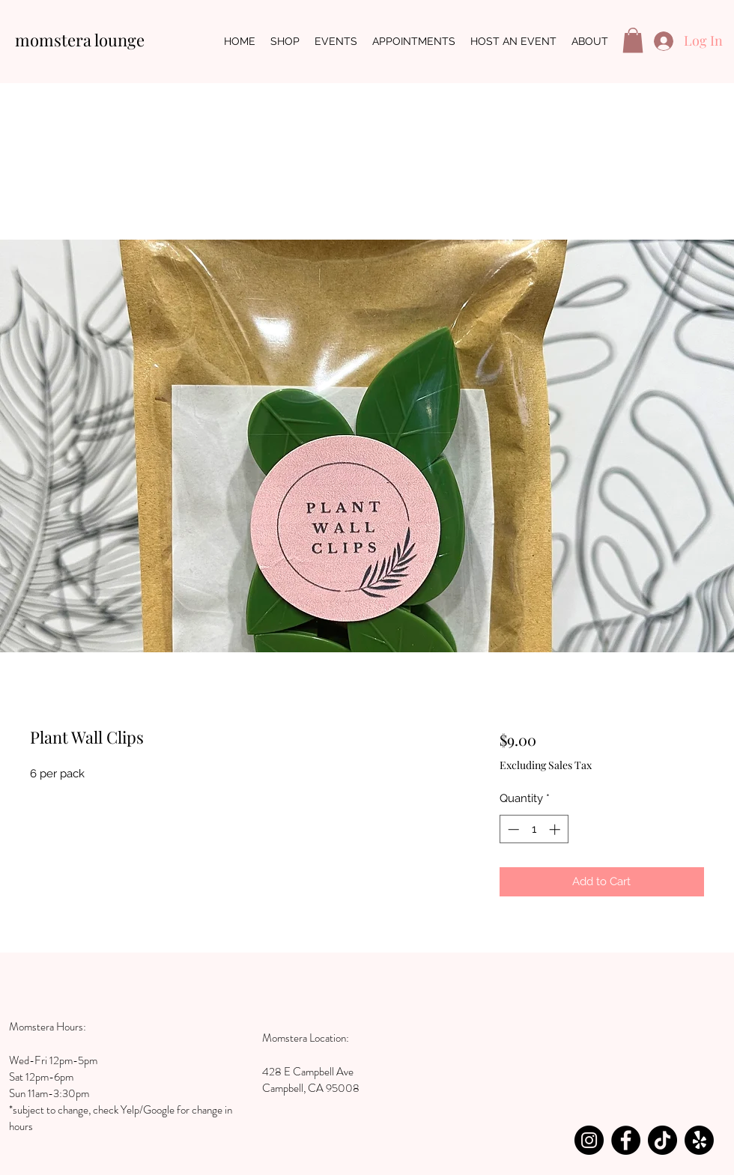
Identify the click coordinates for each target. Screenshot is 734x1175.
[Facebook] (625, 1140)
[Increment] (556, 829)
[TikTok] (662, 1140)
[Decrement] (512, 829)
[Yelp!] (699, 1140)
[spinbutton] (533, 829)
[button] (632, 40)
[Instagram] (589, 1140)
